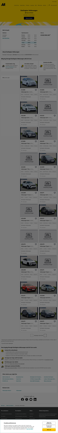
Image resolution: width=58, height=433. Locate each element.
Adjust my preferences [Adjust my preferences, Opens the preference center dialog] (49, 423)
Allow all (49, 429)
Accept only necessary (49, 426)
